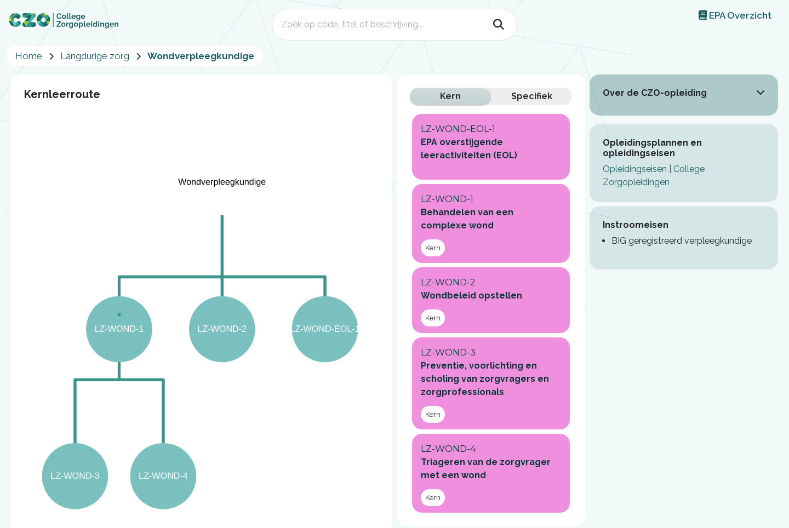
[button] (760, 92)
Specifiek (531, 96)
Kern (450, 96)
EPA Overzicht (735, 15)
